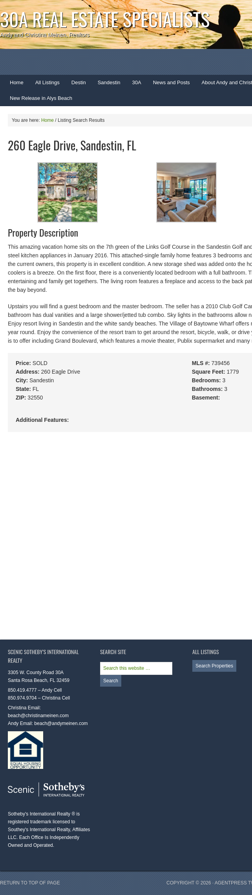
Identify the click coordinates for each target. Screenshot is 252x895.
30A (133, 85)
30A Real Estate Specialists (105, 19)
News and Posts (171, 82)
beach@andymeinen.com (61, 723)
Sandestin (109, 82)
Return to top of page (30, 883)
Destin (76, 85)
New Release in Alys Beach (41, 98)
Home (17, 82)
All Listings (47, 82)
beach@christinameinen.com (38, 715)
